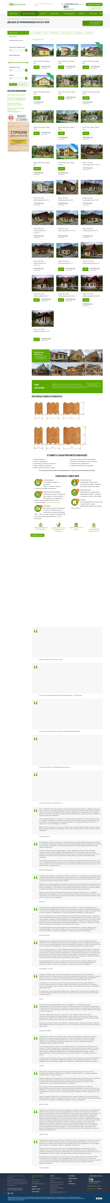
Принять (99, 1198)
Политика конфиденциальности (15, 1189)
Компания (14, 13)
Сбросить (23, 84)
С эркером (78, 33)
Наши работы (73, 1178)
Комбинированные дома (16, 40)
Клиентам (55, 13)
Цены (70, 1181)
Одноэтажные (66, 33)
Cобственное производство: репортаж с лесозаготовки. (16, 99)
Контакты (93, 13)
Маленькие (54, 33)
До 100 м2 (89, 33)
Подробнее (21, 1199)
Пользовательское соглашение (15, 1188)
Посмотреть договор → (53, 502)
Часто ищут (35, 1191)
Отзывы (34, 1186)
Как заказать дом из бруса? (16, 95)
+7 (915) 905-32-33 (71, 4)
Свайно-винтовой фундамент (58, 1192)
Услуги (43, 13)
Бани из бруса (13, 36)
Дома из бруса (13, 32)
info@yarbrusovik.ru (69, 9)
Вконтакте (8, 1193)
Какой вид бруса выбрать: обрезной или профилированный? (15, 109)
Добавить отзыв (37, 535)
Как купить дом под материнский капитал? (15, 104)
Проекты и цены (29, 13)
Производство (69, 13)
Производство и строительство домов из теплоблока (56, 1188)
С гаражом (37, 33)
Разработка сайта (91, 1188)
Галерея (82, 13)
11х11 (45, 33)
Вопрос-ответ (36, 1189)
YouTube (12, 1193)
